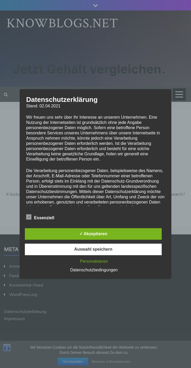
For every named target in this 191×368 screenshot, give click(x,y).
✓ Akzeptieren (93, 234)
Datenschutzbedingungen (93, 270)
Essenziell (40, 217)
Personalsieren (94, 261)
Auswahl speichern (93, 249)
